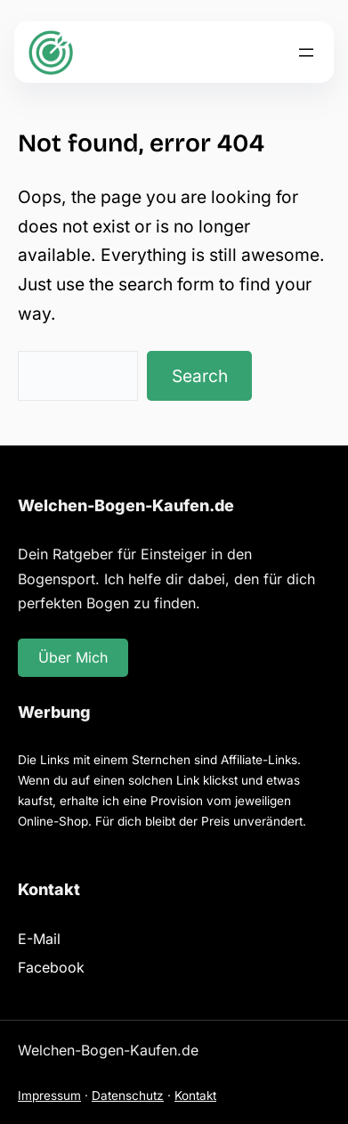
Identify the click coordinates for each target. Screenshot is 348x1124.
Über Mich (73, 657)
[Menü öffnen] (306, 52)
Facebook (51, 967)
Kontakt (195, 1095)
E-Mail (39, 939)
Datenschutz (128, 1095)
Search (200, 376)
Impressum (49, 1095)
